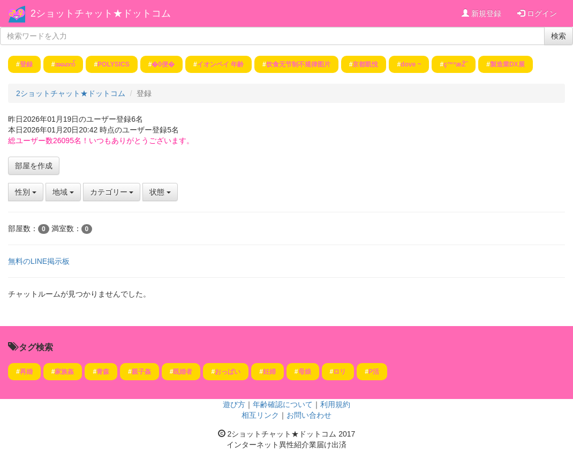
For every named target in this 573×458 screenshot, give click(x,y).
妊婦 (269, 371)
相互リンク (260, 415)
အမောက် (65, 64)
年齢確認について (283, 404)
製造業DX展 (507, 64)
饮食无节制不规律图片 (298, 64)
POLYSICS (113, 64)
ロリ (339, 371)
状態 (160, 192)
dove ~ (411, 64)
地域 (63, 192)
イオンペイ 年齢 (220, 64)
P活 (373, 371)
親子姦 (141, 371)
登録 (26, 64)
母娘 (304, 371)
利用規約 (335, 404)
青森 (102, 371)
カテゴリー (112, 192)
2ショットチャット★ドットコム (101, 13)
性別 (25, 192)
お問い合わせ (308, 415)
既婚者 (182, 371)
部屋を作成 (33, 165)
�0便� (163, 64)
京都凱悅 (365, 64)
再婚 (26, 371)
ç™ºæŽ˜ (455, 64)
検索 (558, 36)
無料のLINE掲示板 (39, 261)
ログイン (537, 13)
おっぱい (227, 371)
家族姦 (64, 371)
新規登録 (481, 13)
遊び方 (234, 404)
